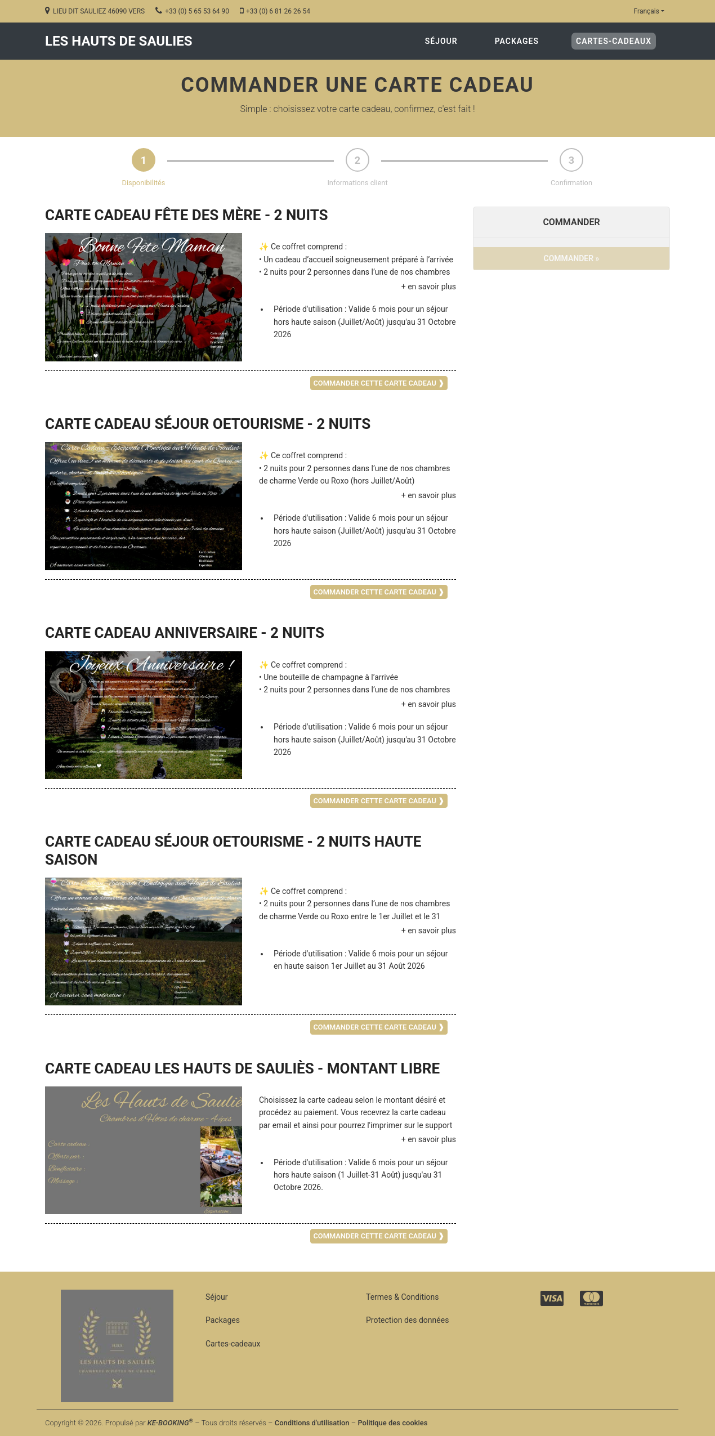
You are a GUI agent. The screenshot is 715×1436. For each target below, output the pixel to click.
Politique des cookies (392, 1423)
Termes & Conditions (402, 1296)
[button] (357, 286)
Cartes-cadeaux (616, 40)
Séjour (441, 41)
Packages (517, 41)
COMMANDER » (572, 258)
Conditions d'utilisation (312, 1423)
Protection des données (407, 1320)
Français (646, 11)
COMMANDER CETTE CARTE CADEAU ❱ (379, 383)
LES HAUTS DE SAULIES (118, 41)
